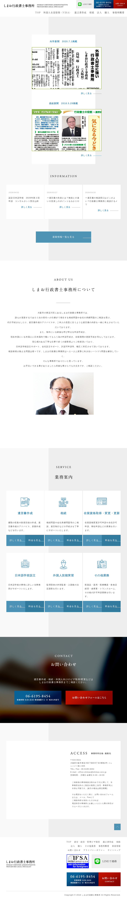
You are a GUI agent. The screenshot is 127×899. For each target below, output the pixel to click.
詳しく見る (26, 207)
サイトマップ (114, 850)
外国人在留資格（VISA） (57, 12)
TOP (38, 12)
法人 (99, 12)
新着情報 (116, 846)
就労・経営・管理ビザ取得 (87, 842)
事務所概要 (118, 12)
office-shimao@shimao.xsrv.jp (92, 772)
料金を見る (34, 540)
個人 (107, 12)
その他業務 (90, 846)
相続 (91, 12)
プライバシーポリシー (94, 850)
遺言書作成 (80, 12)
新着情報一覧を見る (63, 237)
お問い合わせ (74, 850)
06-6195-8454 (87, 769)
